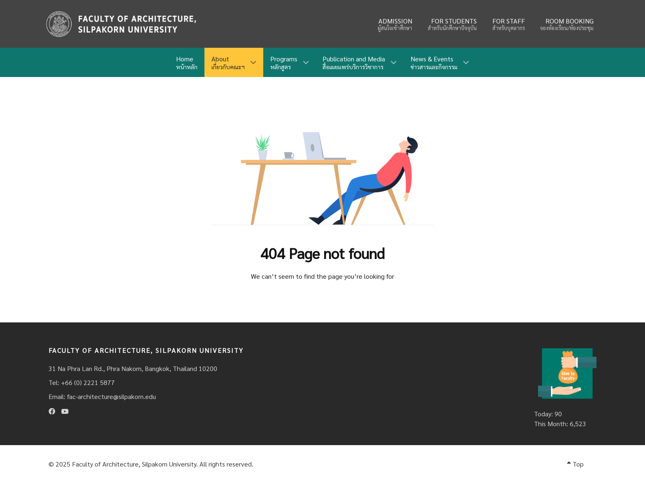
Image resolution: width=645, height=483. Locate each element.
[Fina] (120, 24)
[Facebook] (52, 411)
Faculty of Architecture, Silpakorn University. (135, 464)
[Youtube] (65, 411)
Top (575, 464)
